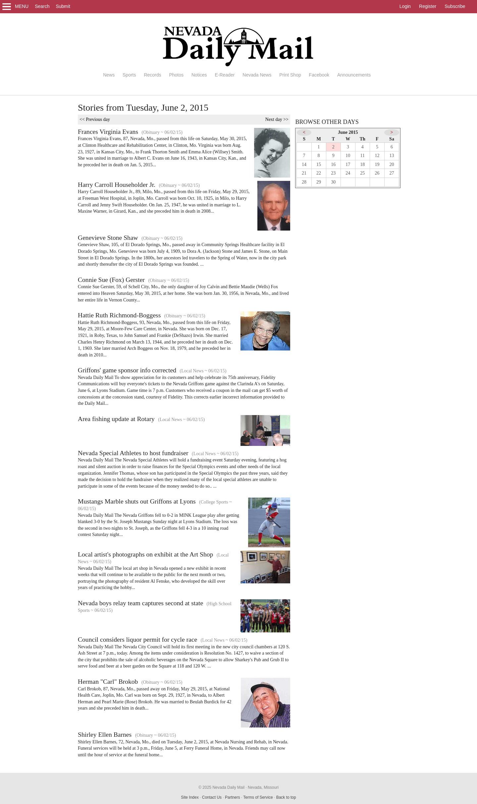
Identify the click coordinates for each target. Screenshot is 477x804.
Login (405, 6)
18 (362, 164)
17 (347, 164)
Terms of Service (258, 797)
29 (318, 182)
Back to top (286, 797)
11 (362, 155)
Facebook (319, 75)
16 (333, 164)
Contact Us (212, 797)
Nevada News (256, 75)
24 (347, 173)
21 (304, 173)
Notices (199, 75)
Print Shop (290, 75)
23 (333, 173)
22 (318, 173)
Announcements (354, 75)
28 (304, 182)
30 (333, 182)
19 (377, 164)
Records (152, 75)
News (109, 75)
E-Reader (225, 75)
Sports (129, 75)
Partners (232, 797)
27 (392, 173)
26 (377, 173)
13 (392, 155)
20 (392, 164)
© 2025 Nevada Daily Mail (221, 787)
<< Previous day (95, 119)
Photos (176, 75)
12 (377, 155)
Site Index (189, 797)
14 (304, 164)
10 (347, 155)
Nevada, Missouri (263, 787)
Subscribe (455, 6)
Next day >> (277, 119)
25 (362, 173)
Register (427, 6)
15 (318, 164)
